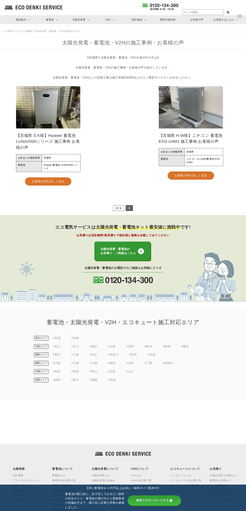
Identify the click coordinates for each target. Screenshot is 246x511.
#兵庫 (75, 367)
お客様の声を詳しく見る (48, 181)
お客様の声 (196, 19)
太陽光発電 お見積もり (223, 435)
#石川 (75, 350)
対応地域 (137, 19)
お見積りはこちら (223, 19)
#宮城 (57, 341)
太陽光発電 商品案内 (104, 450)
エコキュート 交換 (181, 450)
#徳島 (57, 383)
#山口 (130, 375)
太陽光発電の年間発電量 (106, 464)
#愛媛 (93, 383)
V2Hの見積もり (140, 464)
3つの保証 (19, 460)
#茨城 (151, 358)
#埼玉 (93, 358)
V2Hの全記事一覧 (141, 440)
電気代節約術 (168, 19)
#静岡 (167, 350)
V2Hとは (136, 435)
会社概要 (18, 435)
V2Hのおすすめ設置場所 (145, 445)
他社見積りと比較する (223, 460)
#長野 (130, 350)
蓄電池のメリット (62, 455)
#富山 (57, 350)
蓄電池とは (58, 435)
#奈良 (130, 367)
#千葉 (75, 358)
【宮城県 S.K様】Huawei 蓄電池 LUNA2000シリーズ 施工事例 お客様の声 (48, 141)
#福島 (75, 341)
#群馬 (133, 358)
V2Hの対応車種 (140, 450)
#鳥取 (57, 375)
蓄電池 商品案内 (61, 445)
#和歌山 (168, 367)
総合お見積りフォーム (223, 455)
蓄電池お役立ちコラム (65, 450)
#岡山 (93, 375)
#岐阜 (148, 350)
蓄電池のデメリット (64, 460)
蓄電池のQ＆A (60, 465)
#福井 (93, 350)
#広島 (112, 375)
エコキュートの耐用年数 (184, 445)
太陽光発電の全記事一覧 (106, 445)
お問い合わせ (21, 445)
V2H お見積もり (219, 445)
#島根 (75, 375)
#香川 (75, 383)
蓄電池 (50, 19)
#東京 (57, 358)
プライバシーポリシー (26, 440)
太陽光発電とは (101, 435)
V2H (108, 19)
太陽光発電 (78, 19)
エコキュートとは (180, 435)
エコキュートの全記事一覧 (186, 440)
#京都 (93, 367)
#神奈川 (113, 358)
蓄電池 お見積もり (220, 440)
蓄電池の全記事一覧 (64, 440)
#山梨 (112, 350)
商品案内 (21, 19)
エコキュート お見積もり (224, 450)
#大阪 (57, 367)
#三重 (148, 367)
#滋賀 (112, 367)
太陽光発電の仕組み (103, 440)
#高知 (112, 383)
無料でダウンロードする (154, 500)
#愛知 (185, 350)
